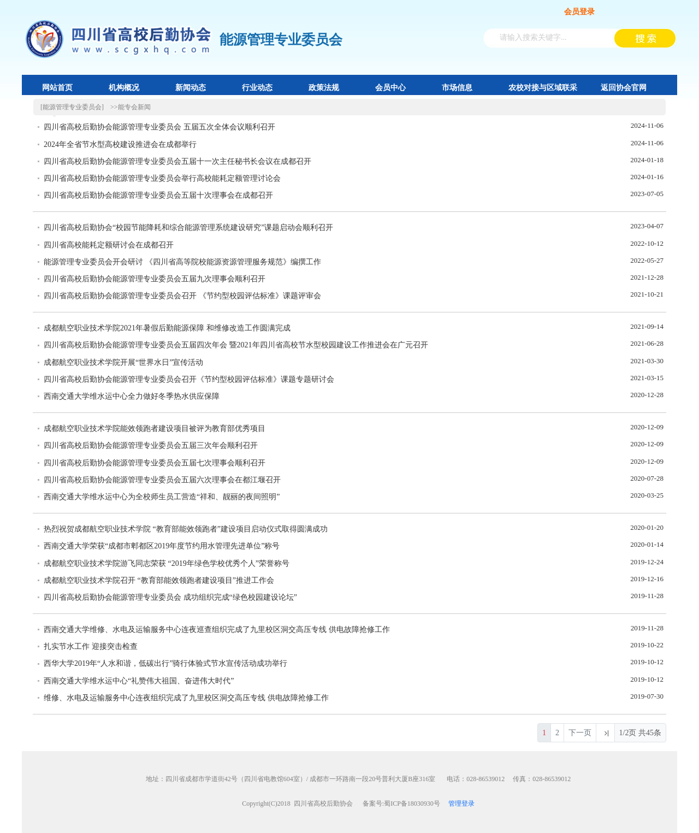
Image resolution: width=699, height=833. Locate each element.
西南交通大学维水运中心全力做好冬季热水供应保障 (132, 396)
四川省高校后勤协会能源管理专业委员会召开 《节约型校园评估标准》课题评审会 (182, 296)
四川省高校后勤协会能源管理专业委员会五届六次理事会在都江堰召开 (162, 480)
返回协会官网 (624, 88)
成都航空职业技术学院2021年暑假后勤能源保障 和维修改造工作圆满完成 (167, 328)
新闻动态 (190, 88)
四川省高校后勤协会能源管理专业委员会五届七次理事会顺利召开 (154, 463)
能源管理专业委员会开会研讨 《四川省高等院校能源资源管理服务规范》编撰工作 (182, 262)
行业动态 (257, 88)
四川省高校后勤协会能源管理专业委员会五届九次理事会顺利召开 (154, 279)
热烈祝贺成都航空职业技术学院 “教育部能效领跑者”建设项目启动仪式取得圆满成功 (186, 529)
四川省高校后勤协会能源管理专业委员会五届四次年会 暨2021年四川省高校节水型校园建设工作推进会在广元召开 (236, 345)
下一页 (579, 733)
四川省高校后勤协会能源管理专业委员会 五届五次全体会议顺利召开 (159, 127)
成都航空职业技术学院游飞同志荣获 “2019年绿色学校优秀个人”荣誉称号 (166, 563)
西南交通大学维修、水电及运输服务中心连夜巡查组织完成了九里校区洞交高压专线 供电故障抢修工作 (217, 629)
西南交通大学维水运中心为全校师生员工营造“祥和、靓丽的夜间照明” (162, 497)
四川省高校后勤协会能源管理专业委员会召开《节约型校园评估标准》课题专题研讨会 (189, 379)
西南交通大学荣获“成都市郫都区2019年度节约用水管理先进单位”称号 (162, 546)
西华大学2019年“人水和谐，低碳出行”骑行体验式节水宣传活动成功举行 (165, 663)
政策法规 (324, 88)
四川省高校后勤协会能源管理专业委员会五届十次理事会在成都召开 (158, 195)
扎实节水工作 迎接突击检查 (91, 646)
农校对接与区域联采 (542, 88)
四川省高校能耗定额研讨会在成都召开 (109, 245)
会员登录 (579, 12)
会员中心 (390, 88)
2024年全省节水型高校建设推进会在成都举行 (120, 144)
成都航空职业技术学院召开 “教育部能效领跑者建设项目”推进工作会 (159, 580)
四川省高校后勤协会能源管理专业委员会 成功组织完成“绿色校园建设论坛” (170, 597)
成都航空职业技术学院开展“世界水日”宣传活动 (123, 362)
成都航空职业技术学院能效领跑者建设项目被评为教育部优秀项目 (154, 428)
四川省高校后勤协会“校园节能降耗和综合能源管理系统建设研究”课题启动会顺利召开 (188, 227)
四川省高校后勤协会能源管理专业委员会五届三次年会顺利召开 (151, 445)
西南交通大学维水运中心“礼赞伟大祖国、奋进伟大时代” (139, 681)
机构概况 (124, 88)
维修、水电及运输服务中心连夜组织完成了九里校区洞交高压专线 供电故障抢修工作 (186, 698)
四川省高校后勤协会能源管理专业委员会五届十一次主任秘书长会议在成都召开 (177, 161)
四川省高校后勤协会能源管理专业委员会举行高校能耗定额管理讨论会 (162, 178)
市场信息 (457, 88)
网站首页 (57, 88)
